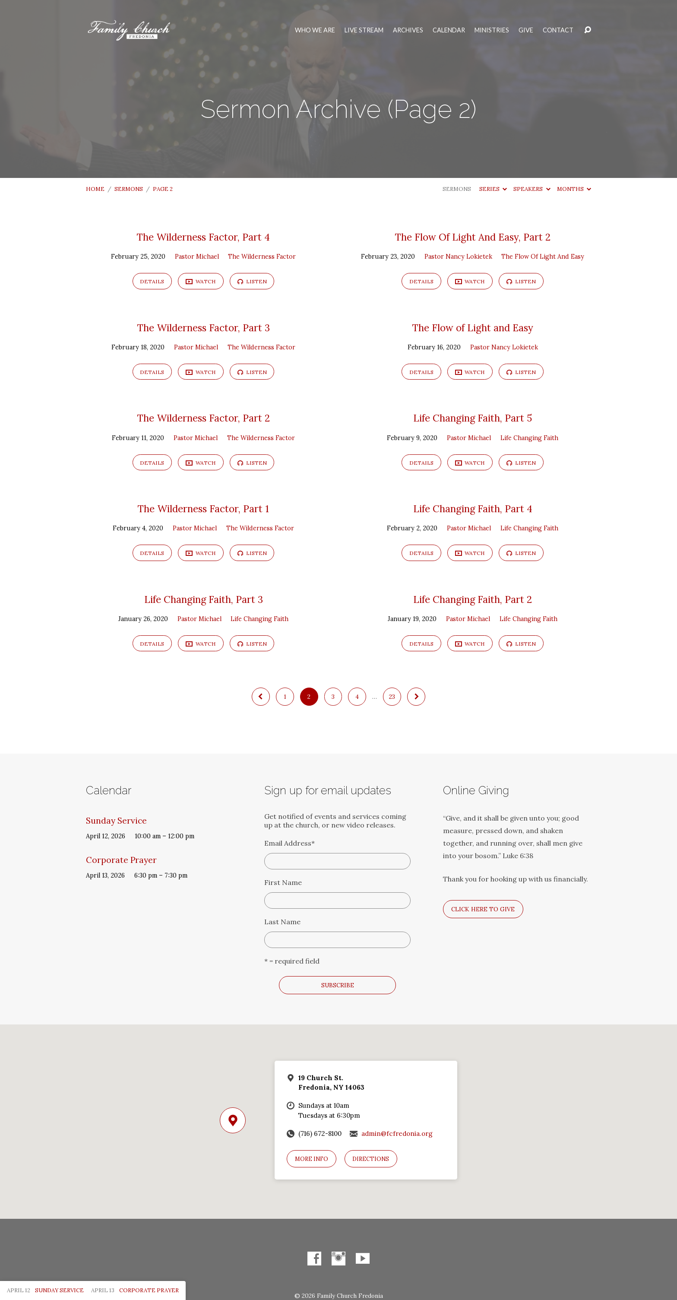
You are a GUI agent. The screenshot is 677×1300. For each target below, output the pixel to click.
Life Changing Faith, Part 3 (203, 599)
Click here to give (483, 909)
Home (95, 189)
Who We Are (315, 30)
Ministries (492, 30)
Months (574, 189)
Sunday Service (116, 820)
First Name (283, 882)
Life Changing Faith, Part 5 (472, 418)
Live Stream (364, 30)
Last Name (282, 921)
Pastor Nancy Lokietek (458, 256)
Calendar (449, 30)
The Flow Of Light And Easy (542, 256)
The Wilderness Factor (262, 256)
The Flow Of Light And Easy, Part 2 (472, 237)
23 (392, 697)
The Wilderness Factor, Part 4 (203, 237)
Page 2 (163, 189)
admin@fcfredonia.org (397, 1133)
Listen (252, 281)
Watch (201, 281)
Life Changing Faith (529, 438)
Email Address (289, 843)
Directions (370, 1159)
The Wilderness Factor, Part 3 (203, 328)
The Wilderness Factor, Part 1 (203, 509)
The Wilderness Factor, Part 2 (203, 418)
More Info (311, 1159)
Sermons (128, 189)
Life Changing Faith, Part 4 (472, 509)
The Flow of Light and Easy (472, 328)
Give (526, 30)
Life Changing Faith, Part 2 (472, 599)
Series (493, 189)
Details (152, 281)
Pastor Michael (197, 256)
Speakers (531, 189)
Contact (558, 30)
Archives (408, 30)
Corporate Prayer (121, 860)
